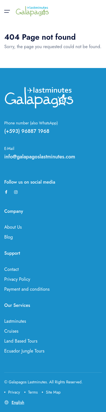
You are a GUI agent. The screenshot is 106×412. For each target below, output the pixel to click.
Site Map (51, 392)
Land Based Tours (20, 341)
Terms (31, 392)
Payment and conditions (26, 289)
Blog (8, 237)
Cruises (11, 331)
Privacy (12, 392)
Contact (11, 269)
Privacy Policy (17, 279)
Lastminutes (15, 321)
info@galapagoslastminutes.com (39, 156)
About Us (13, 227)
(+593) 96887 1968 (26, 131)
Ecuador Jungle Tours (24, 351)
